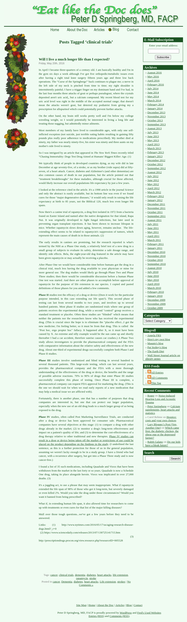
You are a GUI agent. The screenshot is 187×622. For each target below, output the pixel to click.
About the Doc (105, 605)
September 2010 (156, 264)
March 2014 (154, 100)
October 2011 (155, 212)
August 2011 (154, 220)
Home (91, 605)
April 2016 (153, 80)
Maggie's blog (155, 343)
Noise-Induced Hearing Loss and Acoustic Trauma (160, 399)
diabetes (91, 574)
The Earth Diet (155, 351)
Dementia (66, 581)
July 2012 (152, 176)
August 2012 (154, 172)
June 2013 (153, 136)
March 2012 (154, 192)
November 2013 (156, 116)
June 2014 (153, 92)
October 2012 (155, 164)
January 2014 (154, 108)
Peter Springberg (156, 406)
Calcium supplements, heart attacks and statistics (162, 410)
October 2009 (155, 307)
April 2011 (153, 236)
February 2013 (155, 152)
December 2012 (156, 160)
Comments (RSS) (119, 616)
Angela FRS (154, 335)
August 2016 (154, 72)
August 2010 (154, 268)
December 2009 (156, 299)
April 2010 (153, 283)
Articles (119, 605)
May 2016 (153, 76)
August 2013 (154, 128)
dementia (80, 574)
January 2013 (154, 156)
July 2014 (152, 88)
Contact (138, 605)
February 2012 (155, 196)
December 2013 (156, 112)
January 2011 (154, 248)
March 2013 (154, 148)
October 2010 (155, 260)
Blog (129, 605)
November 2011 (156, 208)
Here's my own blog (158, 339)
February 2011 (155, 244)
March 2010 (154, 287)
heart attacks (104, 574)
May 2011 (153, 232)
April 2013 (153, 144)
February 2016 (155, 84)
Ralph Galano (155, 441)
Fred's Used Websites (149, 612)
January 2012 (154, 200)
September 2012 (156, 168)
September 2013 (156, 124)
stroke (92, 578)
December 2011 (156, 204)
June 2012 (153, 180)
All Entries (157, 372)
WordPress (126, 612)
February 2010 (155, 291)
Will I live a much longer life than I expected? (74, 59)
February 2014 (155, 104)
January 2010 (154, 295)
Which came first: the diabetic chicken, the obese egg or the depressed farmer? (162, 432)
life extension (120, 574)
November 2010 (156, 256)
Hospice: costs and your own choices (160, 418)
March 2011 (154, 240)
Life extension (108, 581)
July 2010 (152, 272)
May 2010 (153, 280)
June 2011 (153, 228)
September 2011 (156, 216)
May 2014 (153, 96)
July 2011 (152, 224)
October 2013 (155, 120)
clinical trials (66, 574)
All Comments (159, 377)
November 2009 (156, 303)
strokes (121, 581)
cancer (53, 574)
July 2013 (152, 132)
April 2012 (153, 188)
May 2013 (153, 140)
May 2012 (153, 184)
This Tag (156, 383)
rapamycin (82, 578)
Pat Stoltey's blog (157, 347)
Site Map (81, 605)
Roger (150, 395)
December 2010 (156, 252)
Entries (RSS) (96, 616)
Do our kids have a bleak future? (162, 443)
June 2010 (153, 276)
